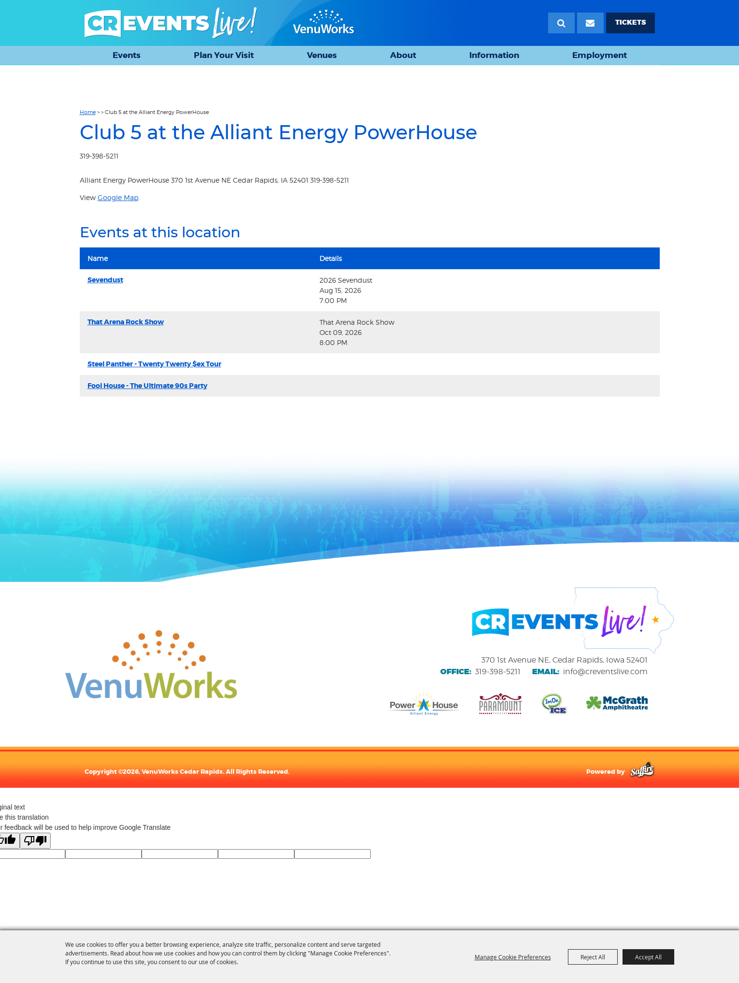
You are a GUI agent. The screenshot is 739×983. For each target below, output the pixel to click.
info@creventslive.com (605, 671)
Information (494, 55)
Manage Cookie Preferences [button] (513, 957)
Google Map (118, 197)
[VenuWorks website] (151, 664)
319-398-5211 (498, 671)
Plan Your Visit (224, 55)
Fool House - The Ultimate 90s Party (147, 385)
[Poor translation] (35, 841)
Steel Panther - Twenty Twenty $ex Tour (154, 364)
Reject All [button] (592, 957)
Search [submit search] (561, 23)
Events (127, 55)
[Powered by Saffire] (642, 771)
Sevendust (105, 279)
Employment (599, 55)
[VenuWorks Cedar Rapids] (219, 23)
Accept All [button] (648, 957)
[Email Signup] (590, 23)
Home (88, 112)
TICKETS (630, 22)
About (403, 55)
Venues (322, 55)
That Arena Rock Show (125, 322)
